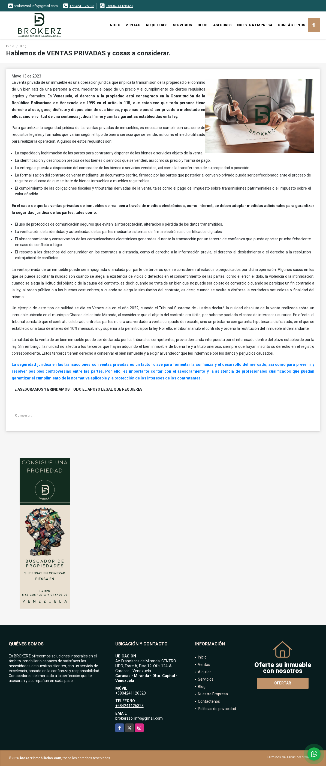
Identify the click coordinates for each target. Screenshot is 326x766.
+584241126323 (82, 6)
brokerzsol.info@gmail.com (139, 718)
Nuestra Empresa (255, 25)
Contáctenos (291, 25)
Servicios (182, 25)
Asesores (222, 25)
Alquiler (204, 672)
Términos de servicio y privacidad (292, 757)
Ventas (133, 25)
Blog (203, 25)
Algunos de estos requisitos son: (84, 141)
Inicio (114, 25)
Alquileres (156, 25)
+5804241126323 (119, 6)
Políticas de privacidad (217, 709)
